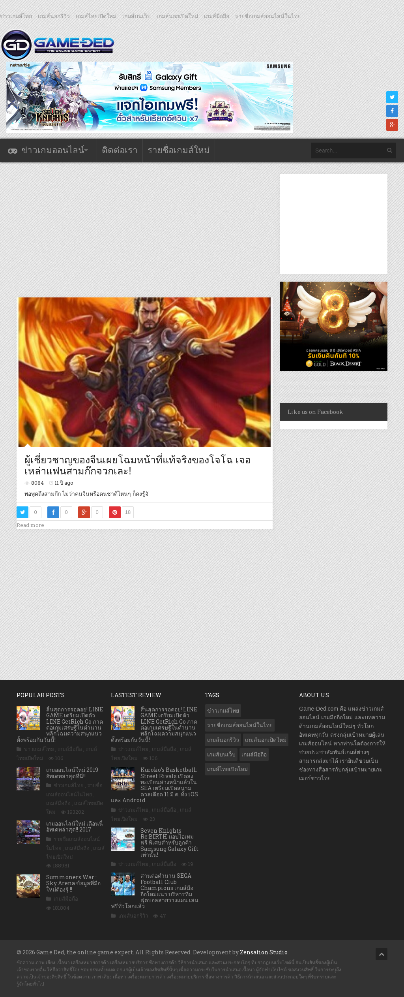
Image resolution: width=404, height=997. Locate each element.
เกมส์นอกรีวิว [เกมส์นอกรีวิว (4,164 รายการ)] (223, 740)
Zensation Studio (264, 952)
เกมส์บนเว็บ (136, 16)
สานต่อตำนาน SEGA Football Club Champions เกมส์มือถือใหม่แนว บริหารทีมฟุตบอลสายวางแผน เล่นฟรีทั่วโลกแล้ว (154, 891)
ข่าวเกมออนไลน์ (52, 150)
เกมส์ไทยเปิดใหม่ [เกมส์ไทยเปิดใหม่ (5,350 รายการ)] (227, 769)
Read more (30, 525)
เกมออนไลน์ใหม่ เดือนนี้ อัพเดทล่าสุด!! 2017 (74, 826)
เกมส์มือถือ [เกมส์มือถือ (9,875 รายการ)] (254, 754)
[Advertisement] (160, 229)
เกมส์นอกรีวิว (54, 16)
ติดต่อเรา (120, 150)
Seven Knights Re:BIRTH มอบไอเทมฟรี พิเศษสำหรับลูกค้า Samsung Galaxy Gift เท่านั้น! (169, 843)
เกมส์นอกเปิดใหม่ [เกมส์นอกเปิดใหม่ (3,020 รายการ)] (265, 740)
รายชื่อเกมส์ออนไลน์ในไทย (268, 16)
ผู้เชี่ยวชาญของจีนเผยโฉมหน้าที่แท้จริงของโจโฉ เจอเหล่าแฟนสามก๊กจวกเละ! (137, 465)
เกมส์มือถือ (216, 16)
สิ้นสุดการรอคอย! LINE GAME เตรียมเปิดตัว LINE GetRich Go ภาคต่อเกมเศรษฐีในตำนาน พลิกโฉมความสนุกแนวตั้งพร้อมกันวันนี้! (60, 724)
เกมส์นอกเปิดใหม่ (177, 16)
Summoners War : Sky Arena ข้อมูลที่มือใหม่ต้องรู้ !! (73, 883)
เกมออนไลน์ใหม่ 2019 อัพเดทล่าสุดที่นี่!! (72, 772)
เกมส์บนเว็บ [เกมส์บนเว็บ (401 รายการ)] (221, 754)
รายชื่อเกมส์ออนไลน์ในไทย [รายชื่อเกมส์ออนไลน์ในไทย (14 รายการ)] (240, 725)
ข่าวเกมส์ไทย (16, 16)
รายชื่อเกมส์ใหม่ (179, 150)
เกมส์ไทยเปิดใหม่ (96, 16)
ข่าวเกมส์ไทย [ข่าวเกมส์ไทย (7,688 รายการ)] (223, 710)
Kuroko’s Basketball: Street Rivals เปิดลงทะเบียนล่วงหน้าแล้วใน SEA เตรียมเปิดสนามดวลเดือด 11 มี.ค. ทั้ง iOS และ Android (154, 785)
